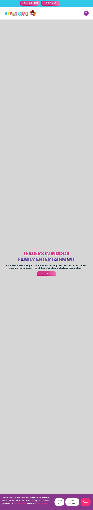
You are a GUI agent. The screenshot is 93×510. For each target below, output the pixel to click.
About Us (46, 273)
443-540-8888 (29, 3)
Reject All (59, 502)
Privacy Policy (43, 504)
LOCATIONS (50, 3)
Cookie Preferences (72, 502)
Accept (85, 502)
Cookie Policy (22, 504)
